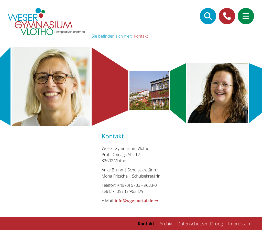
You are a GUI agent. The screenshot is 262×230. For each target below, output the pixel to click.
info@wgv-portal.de (134, 200)
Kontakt (141, 36)
